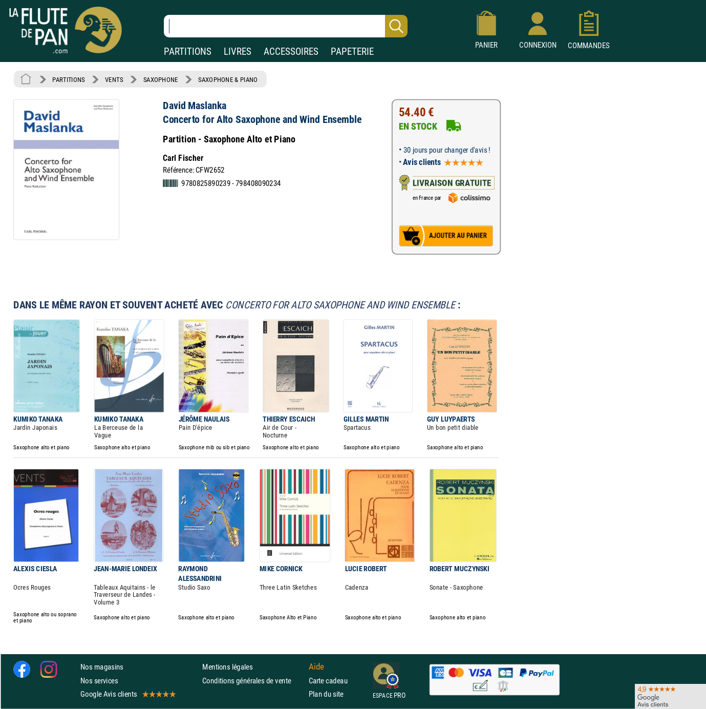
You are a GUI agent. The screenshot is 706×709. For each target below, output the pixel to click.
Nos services (99, 680)
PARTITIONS (187, 51)
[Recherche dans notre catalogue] (286, 26)
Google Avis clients (127, 694)
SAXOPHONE (160, 79)
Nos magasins (101, 666)
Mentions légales (227, 666)
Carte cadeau (328, 680)
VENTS (114, 79)
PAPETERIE (352, 51)
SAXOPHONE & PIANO (228, 79)
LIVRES (237, 51)
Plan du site (326, 694)
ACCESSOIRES (291, 51)
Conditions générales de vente (253, 680)
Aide (316, 667)
